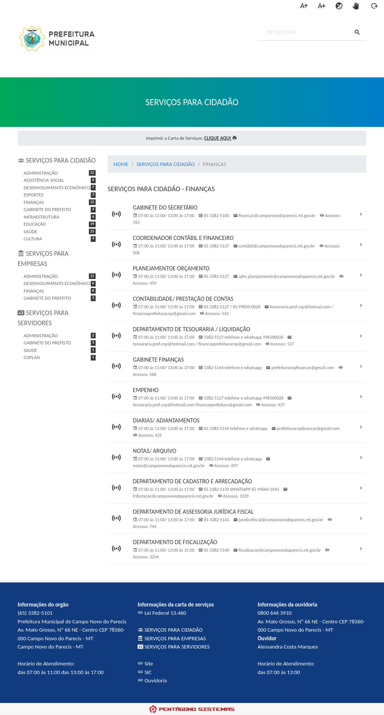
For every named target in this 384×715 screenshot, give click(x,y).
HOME (121, 164)
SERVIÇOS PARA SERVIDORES (174, 646)
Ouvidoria (152, 680)
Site (145, 663)
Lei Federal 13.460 (162, 612)
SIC (145, 672)
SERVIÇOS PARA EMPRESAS (172, 638)
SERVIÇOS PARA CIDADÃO (165, 164)
